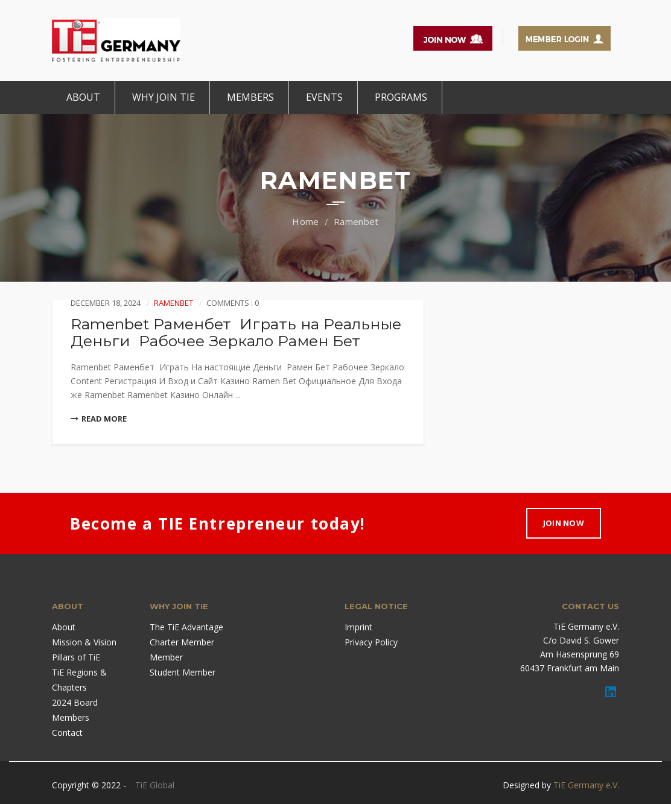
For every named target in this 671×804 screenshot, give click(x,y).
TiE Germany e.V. (586, 785)
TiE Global (154, 785)
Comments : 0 (232, 302)
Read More (99, 418)
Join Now (563, 523)
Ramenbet (356, 221)
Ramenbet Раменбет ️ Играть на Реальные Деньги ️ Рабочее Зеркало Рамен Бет (236, 332)
